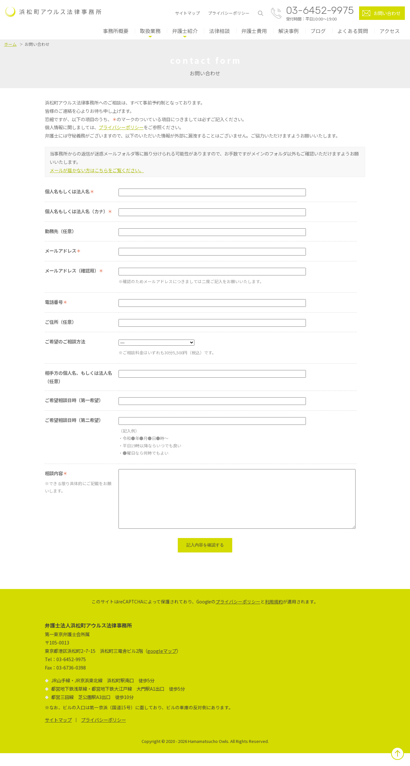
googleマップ (161, 663)
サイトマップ (187, 13)
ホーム (10, 44)
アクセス (390, 31)
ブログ (318, 31)
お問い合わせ (386, 13)
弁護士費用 (254, 31)
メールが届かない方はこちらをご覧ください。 (97, 170)
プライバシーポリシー (229, 13)
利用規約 (274, 614)
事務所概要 (115, 31)
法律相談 (219, 31)
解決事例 (288, 31)
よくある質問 (352, 31)
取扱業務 (150, 31)
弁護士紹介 (185, 31)
